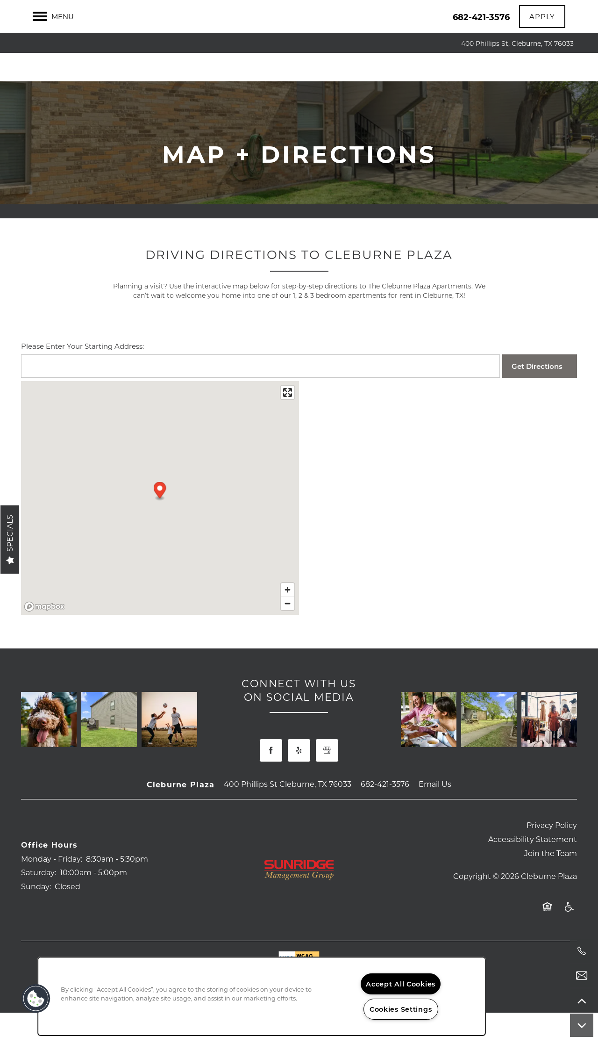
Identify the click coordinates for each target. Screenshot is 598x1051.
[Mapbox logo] (44, 626)
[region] (261, 996)
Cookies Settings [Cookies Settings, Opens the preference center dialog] (401, 1009)
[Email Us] (581, 975)
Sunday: (36, 906)
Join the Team (550, 873)
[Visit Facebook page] (271, 770)
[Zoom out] (287, 623)
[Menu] (53, 16)
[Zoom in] (287, 609)
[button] (542, 16)
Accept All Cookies (400, 983)
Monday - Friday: (51, 878)
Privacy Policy (552, 844)
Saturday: (38, 892)
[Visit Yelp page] (299, 770)
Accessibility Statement (532, 859)
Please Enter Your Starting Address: (82, 365)
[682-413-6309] (581, 951)
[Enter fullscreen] (287, 412)
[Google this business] (327, 770)
